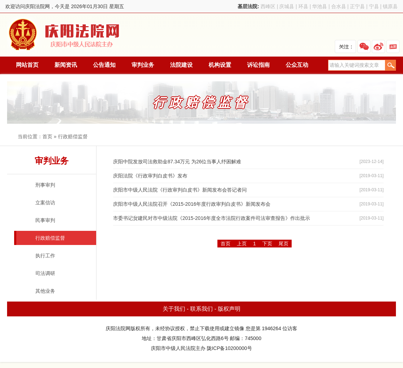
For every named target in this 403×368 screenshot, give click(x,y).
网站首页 (27, 65)
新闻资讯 (65, 65)
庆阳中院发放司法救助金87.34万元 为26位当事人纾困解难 (177, 161)
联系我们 (201, 309)
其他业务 (45, 291)
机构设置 (220, 65)
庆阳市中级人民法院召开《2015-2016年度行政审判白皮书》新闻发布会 (191, 204)
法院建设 (181, 65)
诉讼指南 (258, 65)
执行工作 (45, 255)
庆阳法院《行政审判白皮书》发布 (150, 176)
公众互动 (297, 65)
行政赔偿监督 (73, 136)
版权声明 (229, 309)
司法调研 (45, 273)
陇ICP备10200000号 (229, 348)
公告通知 (104, 65)
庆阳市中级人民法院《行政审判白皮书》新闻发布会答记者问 (180, 190)
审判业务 (143, 65)
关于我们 (174, 309)
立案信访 (45, 202)
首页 (47, 136)
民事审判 (45, 220)
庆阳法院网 (64, 35)
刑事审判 (45, 185)
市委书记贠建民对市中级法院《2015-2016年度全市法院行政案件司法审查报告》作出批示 (211, 218)
